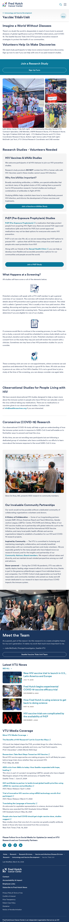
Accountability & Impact (12, 880)
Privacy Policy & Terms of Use (13, 893)
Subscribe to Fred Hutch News (15, 887)
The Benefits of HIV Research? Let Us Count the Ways (26, 740)
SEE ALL (7, 668)
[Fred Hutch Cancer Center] (12, 870)
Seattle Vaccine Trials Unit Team (34, 654)
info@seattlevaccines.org (15, 408)
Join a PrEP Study (34, 264)
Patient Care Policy (9, 903)
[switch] (63, 16)
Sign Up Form (34, 70)
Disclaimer (6, 906)
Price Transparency (9, 899)
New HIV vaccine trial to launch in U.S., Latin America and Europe (44, 675)
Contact (6, 877)
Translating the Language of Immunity (19, 803)
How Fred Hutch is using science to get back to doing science (44, 701)
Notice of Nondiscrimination (12, 909)
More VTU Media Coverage (15, 735)
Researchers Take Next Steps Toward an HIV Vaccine (25, 754)
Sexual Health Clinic (37, 249)
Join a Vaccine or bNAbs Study (34, 206)
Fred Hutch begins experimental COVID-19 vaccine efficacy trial (40, 688)
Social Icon (4, 845)
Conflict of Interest (9, 896)
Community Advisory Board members (21, 555)
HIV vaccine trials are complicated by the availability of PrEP (43, 715)
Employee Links (9, 884)
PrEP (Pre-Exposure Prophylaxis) (19, 223)
